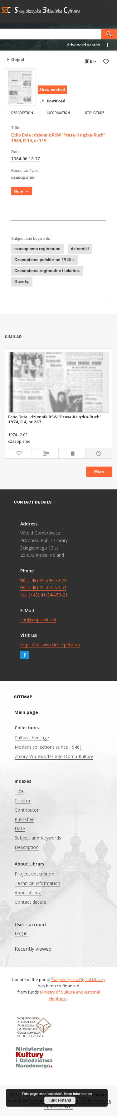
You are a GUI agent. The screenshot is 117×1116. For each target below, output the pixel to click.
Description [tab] (22, 113)
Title (19, 791)
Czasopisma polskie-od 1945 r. (44, 259)
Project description (34, 874)
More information (78, 1094)
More (99, 471)
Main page (26, 712)
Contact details (30, 902)
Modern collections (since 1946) (48, 747)
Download (51, 101)
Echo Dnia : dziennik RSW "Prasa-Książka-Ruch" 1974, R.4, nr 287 (54, 419)
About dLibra (28, 893)
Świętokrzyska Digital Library (78, 979)
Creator (23, 800)
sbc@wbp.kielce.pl (38, 620)
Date (20, 828)
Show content (52, 89)
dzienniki (80, 248)
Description (27, 847)
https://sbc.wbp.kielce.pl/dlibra (50, 645)
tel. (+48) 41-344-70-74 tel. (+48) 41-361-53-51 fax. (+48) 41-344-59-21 (44, 587)
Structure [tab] (94, 113)
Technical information (37, 883)
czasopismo (23, 177)
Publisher (24, 819)
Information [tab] (58, 113)
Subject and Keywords (38, 838)
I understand (60, 1100)
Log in (21, 933)
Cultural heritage (32, 738)
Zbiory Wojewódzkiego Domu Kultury (54, 756)
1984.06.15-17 (25, 158)
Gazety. (21, 281)
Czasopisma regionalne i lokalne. (47, 270)
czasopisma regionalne (37, 248)
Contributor (27, 810)
